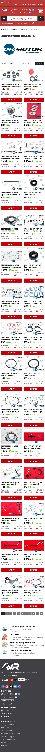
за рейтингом (7, 64)
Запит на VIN (7, 704)
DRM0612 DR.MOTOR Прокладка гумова (32, 592)
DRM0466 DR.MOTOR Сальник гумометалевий (9, 447)
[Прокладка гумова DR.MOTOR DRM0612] (34, 581)
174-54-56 (20, 9)
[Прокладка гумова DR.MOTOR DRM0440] (34, 75)
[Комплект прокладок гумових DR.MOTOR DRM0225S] (11, 147)
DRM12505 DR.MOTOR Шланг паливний (10, 519)
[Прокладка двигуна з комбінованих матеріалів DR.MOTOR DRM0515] (34, 111)
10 (37, 613)
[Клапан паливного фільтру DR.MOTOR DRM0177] (34, 436)
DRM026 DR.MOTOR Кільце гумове (9, 374)
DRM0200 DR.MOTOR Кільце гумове (32, 194)
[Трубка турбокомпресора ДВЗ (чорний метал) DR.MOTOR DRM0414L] (34, 509)
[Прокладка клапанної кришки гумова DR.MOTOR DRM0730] (11, 183)
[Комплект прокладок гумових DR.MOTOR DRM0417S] (34, 400)
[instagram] (7, 686)
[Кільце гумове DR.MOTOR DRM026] (11, 364)
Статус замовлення (9, 724)
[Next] (41, 613)
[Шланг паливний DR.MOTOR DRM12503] (34, 473)
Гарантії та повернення (10, 733)
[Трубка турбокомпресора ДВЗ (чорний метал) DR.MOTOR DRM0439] (34, 545)
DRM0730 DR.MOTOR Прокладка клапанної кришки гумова (11, 194)
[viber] (19, 686)
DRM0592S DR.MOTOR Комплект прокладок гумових (10, 302)
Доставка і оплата (18, 4)
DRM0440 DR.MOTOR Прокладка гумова (32, 85)
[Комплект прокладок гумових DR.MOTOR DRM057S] (34, 292)
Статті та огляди (8, 739)
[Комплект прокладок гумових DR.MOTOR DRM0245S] (34, 219)
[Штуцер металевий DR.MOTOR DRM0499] (11, 111)
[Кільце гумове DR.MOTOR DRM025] (34, 364)
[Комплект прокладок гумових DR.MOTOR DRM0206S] (11, 75)
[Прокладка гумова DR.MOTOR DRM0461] (11, 581)
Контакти (32, 4)
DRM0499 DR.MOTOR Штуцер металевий (10, 121)
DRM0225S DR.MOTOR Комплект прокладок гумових (10, 157)
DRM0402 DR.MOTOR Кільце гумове (9, 230)
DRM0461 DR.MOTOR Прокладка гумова (9, 592)
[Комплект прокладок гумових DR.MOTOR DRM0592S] (11, 292)
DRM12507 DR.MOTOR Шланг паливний (10, 483)
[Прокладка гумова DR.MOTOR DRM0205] (34, 255)
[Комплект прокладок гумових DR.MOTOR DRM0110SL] (11, 328)
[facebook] (3, 686)
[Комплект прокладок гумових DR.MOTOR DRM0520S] (11, 255)
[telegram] (15, 686)
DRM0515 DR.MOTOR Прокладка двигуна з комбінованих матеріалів (33, 121)
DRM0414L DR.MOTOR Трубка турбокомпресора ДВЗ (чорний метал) (34, 519)
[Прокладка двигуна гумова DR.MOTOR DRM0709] (11, 400)
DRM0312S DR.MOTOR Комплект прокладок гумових (33, 338)
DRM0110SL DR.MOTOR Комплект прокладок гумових (10, 338)
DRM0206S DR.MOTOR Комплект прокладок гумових (10, 85)
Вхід (40, 4)
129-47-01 (20, 12)
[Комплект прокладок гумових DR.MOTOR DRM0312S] (34, 328)
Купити (11, 99)
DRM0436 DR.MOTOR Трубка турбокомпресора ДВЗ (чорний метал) (11, 555)
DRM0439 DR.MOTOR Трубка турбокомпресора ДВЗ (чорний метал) (34, 555)
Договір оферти (7, 736)
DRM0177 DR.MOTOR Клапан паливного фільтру (32, 447)
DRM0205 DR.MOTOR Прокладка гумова (32, 266)
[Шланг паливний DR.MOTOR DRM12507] (11, 473)
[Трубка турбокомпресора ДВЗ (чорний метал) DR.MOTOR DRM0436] (11, 545)
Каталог (4, 742)
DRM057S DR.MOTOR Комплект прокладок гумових (33, 302)
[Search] (40, 18)
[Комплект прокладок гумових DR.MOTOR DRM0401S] (34, 147)
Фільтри (39, 64)
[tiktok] (11, 686)
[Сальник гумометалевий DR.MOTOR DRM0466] (11, 436)
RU (8, 2)
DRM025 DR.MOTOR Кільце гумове (32, 374)
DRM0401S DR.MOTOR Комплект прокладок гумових (33, 157)
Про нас (4, 745)
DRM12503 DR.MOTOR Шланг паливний (33, 483)
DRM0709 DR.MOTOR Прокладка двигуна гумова (10, 411)
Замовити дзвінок (8, 701)
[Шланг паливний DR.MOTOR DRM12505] (11, 509)
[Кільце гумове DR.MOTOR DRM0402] (11, 219)
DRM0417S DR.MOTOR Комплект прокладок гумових (33, 411)
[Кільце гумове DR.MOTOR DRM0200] (34, 183)
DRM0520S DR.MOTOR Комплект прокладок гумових (10, 266)
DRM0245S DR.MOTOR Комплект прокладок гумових (33, 230)
